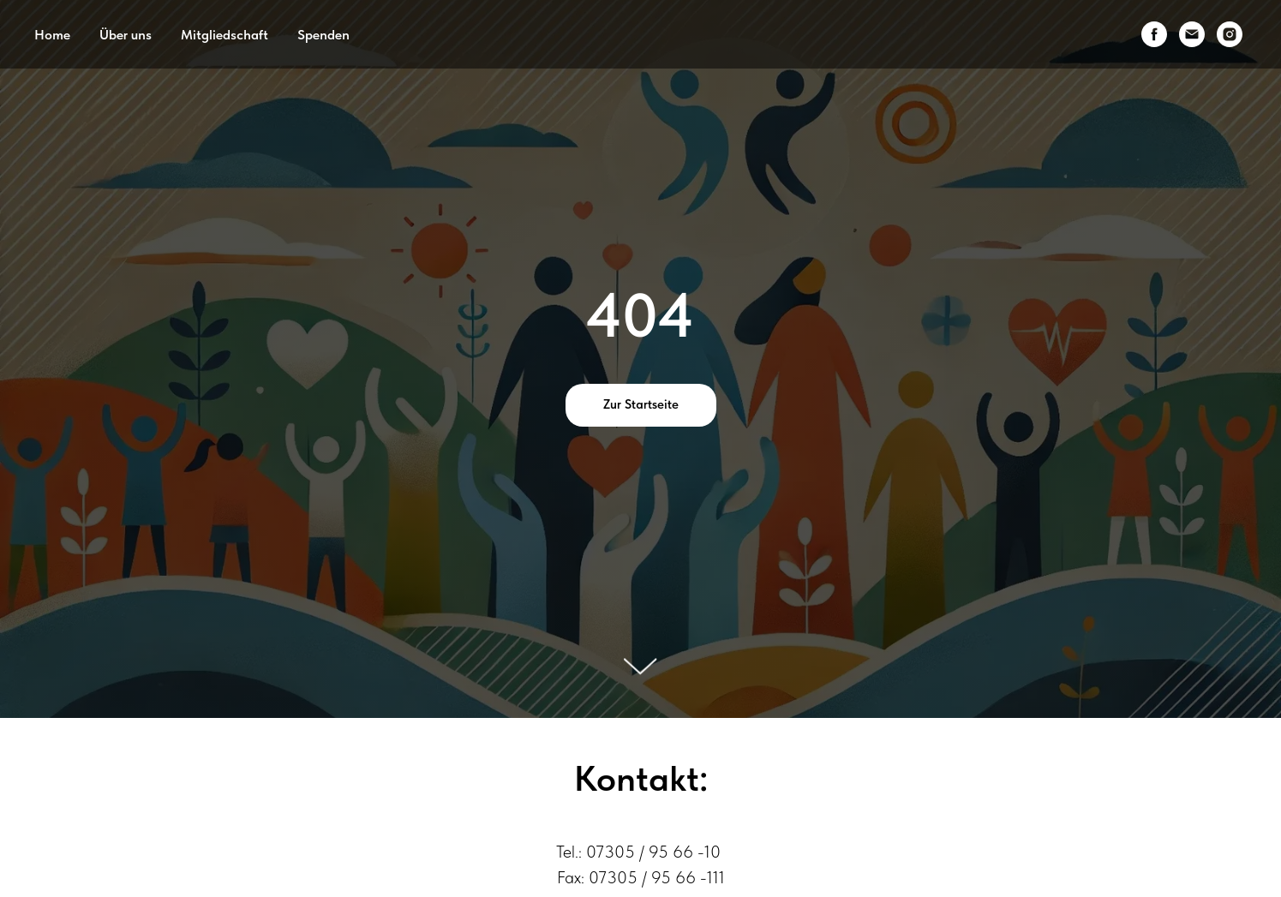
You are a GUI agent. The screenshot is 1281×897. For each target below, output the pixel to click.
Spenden (323, 35)
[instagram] (1229, 34)
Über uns (125, 35)
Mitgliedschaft (224, 35)
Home (52, 35)
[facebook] (1154, 34)
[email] (1192, 34)
